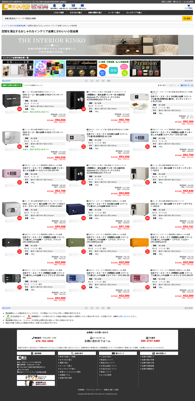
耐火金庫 (34, 101)
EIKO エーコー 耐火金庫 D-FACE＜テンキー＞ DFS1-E (43, 133)
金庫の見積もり (148, 356)
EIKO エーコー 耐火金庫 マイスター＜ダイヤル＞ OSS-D (171, 205)
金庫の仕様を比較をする (11, 85)
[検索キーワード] (92, 18)
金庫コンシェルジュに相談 (70, 371)
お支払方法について (109, 368)
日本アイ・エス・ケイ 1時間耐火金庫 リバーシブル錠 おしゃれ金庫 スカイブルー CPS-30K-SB (108, 274)
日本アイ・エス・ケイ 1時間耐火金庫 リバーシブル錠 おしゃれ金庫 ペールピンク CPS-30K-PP (172, 274)
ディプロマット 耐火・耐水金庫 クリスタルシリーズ (107, 92)
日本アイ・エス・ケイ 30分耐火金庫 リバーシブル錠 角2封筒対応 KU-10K (107, 135)
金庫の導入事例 (66, 378)
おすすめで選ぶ (76, 12)
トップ (4, 25)
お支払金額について (109, 366)
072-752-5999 (44, 341)
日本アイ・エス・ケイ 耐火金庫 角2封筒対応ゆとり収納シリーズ (172, 93)
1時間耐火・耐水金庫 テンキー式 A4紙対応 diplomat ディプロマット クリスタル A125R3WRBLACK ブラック (106, 97)
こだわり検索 (58, 12)
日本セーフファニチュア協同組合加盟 (31, 372)
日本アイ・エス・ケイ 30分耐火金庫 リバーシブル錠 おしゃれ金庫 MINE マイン (107, 205)
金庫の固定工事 (148, 362)
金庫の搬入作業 (148, 359)
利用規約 (81, 389)
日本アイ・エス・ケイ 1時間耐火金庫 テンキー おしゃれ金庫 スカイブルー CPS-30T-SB (171, 133)
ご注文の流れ (106, 356)
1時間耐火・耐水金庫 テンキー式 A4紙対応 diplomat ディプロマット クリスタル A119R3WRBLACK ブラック (106, 170)
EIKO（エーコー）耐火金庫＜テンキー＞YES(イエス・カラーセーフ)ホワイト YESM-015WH (44, 205)
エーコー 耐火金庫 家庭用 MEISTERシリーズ (168, 165)
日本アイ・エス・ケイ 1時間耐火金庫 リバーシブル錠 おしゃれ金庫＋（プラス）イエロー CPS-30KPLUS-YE (171, 239)
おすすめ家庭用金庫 (17, 25)
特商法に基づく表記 (111, 389)
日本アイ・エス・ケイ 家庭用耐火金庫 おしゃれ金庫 (171, 129)
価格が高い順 (188, 85)
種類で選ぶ (64, 362)
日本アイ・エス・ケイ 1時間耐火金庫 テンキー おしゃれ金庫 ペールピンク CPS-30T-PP (43, 169)
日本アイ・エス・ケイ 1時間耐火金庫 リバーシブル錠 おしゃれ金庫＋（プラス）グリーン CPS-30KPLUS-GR (107, 239)
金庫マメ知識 (166, 1)
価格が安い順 (174, 85)
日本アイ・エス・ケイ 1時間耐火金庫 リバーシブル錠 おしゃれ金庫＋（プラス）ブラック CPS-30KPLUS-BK (43, 239)
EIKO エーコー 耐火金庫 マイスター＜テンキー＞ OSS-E (171, 169)
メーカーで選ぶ (114, 12)
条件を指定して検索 (67, 356)
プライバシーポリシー (94, 389)
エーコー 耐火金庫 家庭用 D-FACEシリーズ (39, 92)
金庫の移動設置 (148, 366)
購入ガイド (177, 1)
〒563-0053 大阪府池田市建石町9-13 (31, 367)
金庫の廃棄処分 (148, 368)
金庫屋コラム (65, 375)
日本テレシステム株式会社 (31, 362)
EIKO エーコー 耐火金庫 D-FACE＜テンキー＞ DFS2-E (43, 95)
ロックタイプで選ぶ (134, 12)
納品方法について (108, 362)
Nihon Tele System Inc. (98, 394)
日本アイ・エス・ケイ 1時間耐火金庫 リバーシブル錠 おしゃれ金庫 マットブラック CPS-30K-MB (44, 275)
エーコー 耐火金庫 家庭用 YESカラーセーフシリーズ (43, 201)
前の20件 (6, 80)
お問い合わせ (124, 316)
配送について (106, 371)
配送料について (107, 359)
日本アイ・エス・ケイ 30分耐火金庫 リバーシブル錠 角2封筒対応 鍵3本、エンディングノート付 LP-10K (171, 99)
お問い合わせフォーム (97, 341)
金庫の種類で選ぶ (95, 12)
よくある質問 (188, 1)
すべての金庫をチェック (34, 85)
